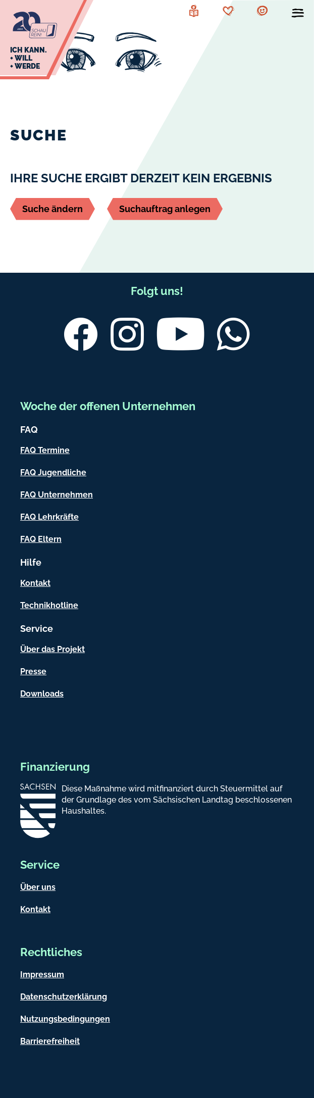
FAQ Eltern (41, 539)
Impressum (42, 974)
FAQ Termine (45, 450)
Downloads (42, 693)
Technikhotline (49, 605)
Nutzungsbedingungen (65, 1019)
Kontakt (35, 583)
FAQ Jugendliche (53, 472)
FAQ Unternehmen (56, 495)
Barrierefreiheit (50, 1041)
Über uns (38, 887)
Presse (33, 671)
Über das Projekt (52, 649)
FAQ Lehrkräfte (49, 517)
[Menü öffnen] (298, 15)
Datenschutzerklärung (63, 997)
